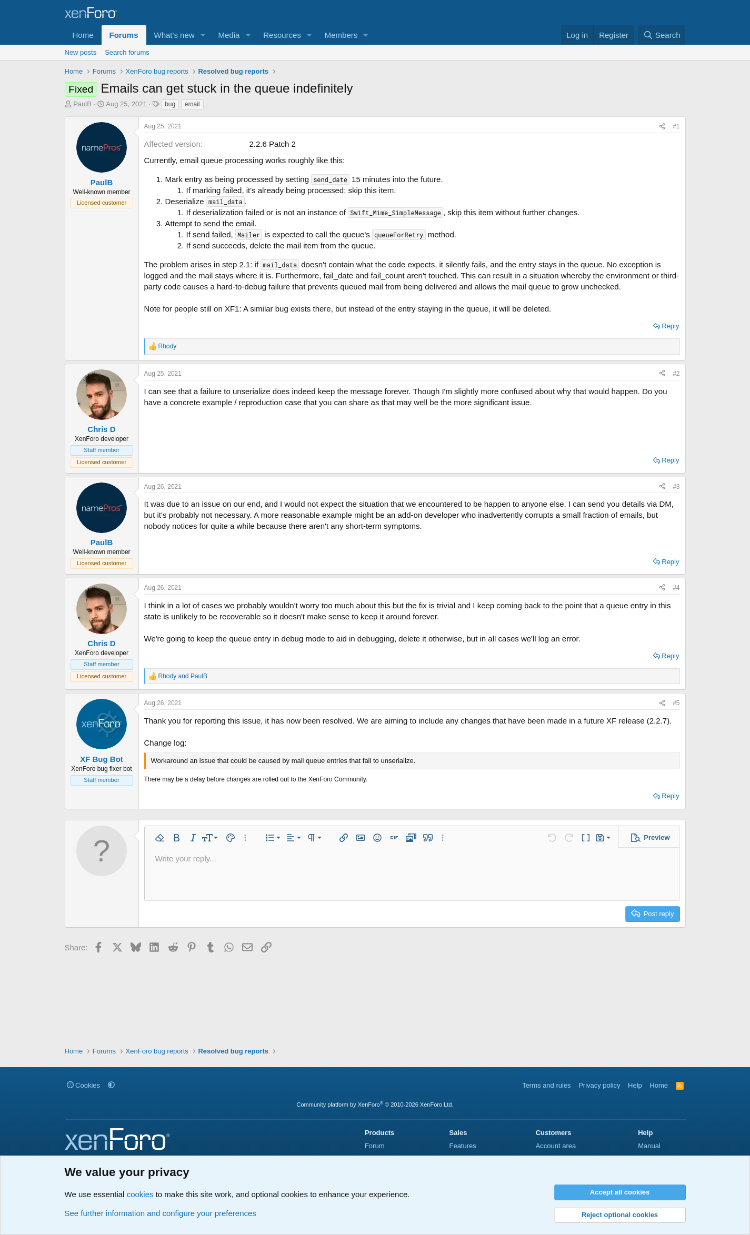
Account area (556, 1146)
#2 (676, 373)
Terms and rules (546, 1085)
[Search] (662, 35)
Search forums (127, 52)
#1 (676, 126)
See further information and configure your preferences (160, 1213)
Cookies (84, 1085)
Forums (123, 35)
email (192, 104)
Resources (282, 35)
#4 (676, 587)
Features (462, 1146)
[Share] (662, 127)
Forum (375, 1146)
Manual (649, 1146)
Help (635, 1085)
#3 (676, 486)
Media (228, 35)
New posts (81, 52)
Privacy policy (599, 1085)
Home (83, 35)
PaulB (82, 104)
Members (341, 35)
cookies (140, 1194)
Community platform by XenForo (375, 1104)
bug (170, 104)
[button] (202, 35)
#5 (676, 703)
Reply (670, 326)
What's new (174, 35)
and (182, 676)
